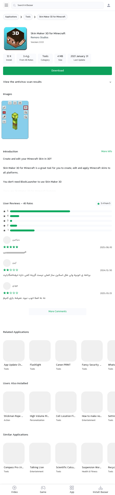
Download (57, 70)
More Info (106, 152)
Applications (11, 17)
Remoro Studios (39, 38)
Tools (28, 17)
